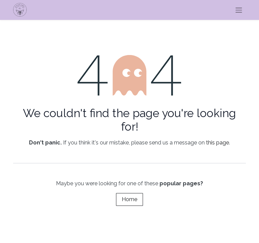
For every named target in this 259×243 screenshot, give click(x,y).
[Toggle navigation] (239, 10)
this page (217, 142)
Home (129, 199)
